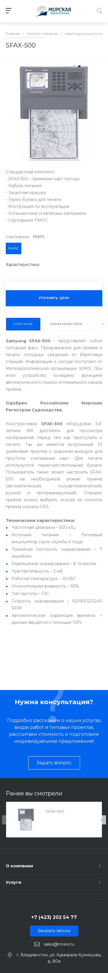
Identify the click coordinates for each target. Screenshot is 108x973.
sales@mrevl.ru (59, 944)
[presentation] (103, 324)
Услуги (13, 882)
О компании (19, 866)
